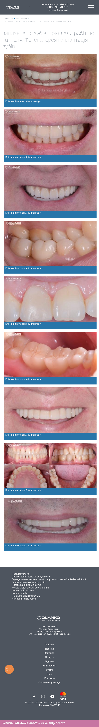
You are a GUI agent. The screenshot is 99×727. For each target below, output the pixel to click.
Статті (49, 669)
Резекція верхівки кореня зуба (28, 582)
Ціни (49, 674)
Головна (9, 19)
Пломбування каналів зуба (26, 585)
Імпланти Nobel (20, 593)
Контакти (49, 678)
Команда (49, 653)
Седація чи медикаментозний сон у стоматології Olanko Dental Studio (49, 579)
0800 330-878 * (57, 7)
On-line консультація (49, 682)
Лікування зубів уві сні (24, 598)
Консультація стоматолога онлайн (30, 587)
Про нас (49, 648)
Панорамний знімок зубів (26, 596)
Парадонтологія (20, 574)
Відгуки (49, 661)
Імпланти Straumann (23, 590)
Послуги (49, 657)
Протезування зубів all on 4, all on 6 (31, 576)
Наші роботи (21, 19)
